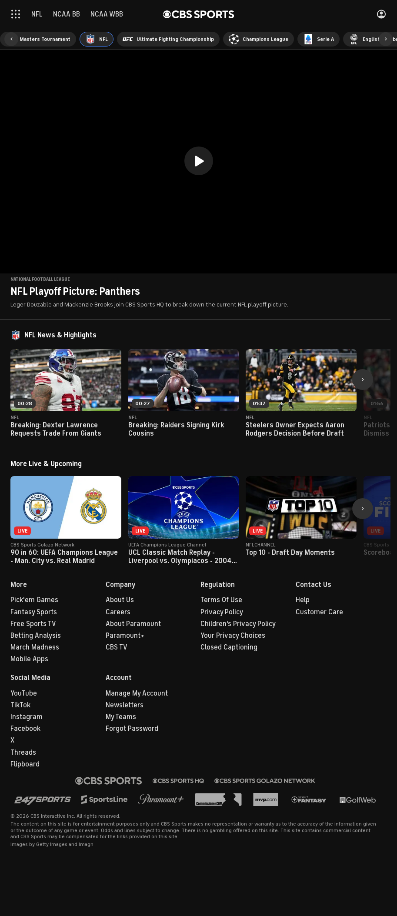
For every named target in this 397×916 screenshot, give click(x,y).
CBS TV (116, 647)
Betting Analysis (35, 635)
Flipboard (25, 764)
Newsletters (124, 705)
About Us (120, 600)
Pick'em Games (34, 600)
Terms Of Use (221, 600)
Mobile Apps (29, 659)
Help (303, 600)
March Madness (34, 647)
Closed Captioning (228, 647)
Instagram (26, 717)
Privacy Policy (221, 612)
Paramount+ (125, 635)
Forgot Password (132, 728)
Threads (23, 752)
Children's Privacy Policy (238, 624)
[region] (198, 161)
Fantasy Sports (33, 612)
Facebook (25, 728)
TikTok (20, 705)
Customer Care (319, 612)
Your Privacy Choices (232, 635)
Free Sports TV (33, 624)
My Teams (121, 717)
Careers (118, 612)
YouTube (23, 693)
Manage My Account (137, 693)
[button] (11, 39)
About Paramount (133, 624)
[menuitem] (38, 39)
